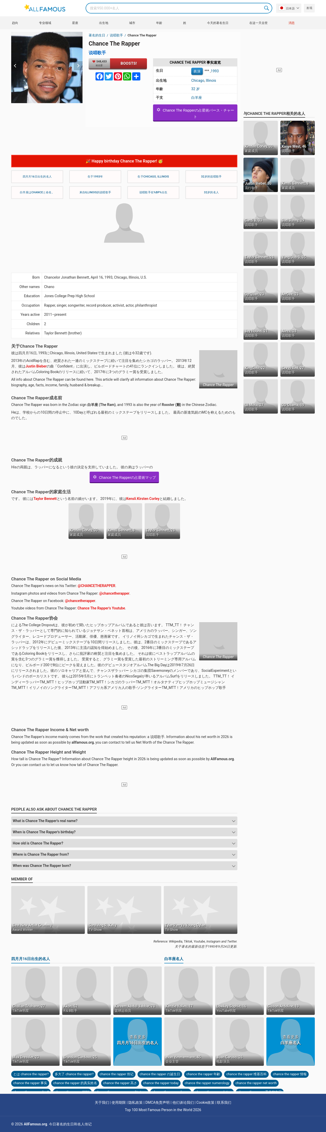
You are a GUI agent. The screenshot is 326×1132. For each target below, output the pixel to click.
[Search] (179, 8)
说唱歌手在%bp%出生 (153, 192)
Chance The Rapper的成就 (36, 459)
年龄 (159, 23)
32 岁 (195, 89)
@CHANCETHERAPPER (96, 586)
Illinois (211, 80)
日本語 (287, 8)
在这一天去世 (258, 23)
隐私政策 (135, 1102)
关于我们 (102, 1102)
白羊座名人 (173, 959)
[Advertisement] (124, 138)
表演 (197, 71)
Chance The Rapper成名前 (36, 397)
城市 (132, 23)
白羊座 (196, 98)
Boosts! (129, 63)
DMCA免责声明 (157, 1102)
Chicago (197, 80)
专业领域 (45, 23)
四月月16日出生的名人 (37, 176)
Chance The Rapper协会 (34, 618)
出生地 (103, 23)
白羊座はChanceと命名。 (37, 192)
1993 (215, 71)
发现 (309, 8)
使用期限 (119, 1102)
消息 (292, 23)
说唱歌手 (117, 35)
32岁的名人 (211, 192)
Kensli (131, 499)
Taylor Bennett (45, 499)
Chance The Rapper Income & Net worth (50, 729)
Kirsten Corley (148, 499)
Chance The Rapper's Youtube (101, 608)
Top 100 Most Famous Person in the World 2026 (163, 1110)
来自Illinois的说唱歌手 (95, 192)
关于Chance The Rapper (34, 346)
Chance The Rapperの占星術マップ (124, 477)
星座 (75, 23)
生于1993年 (95, 176)
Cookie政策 (205, 1102)
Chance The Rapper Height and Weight (48, 752)
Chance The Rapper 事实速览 (195, 62)
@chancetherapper (114, 593)
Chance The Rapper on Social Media (46, 578)
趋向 (15, 23)
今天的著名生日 (217, 23)
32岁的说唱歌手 (211, 176)
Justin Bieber (36, 366)
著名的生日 (97, 35)
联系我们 (224, 1102)
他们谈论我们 (183, 1102)
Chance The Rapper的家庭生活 (41, 491)
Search (267, 8)
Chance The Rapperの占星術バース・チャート (195, 113)
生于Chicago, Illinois (153, 176)
